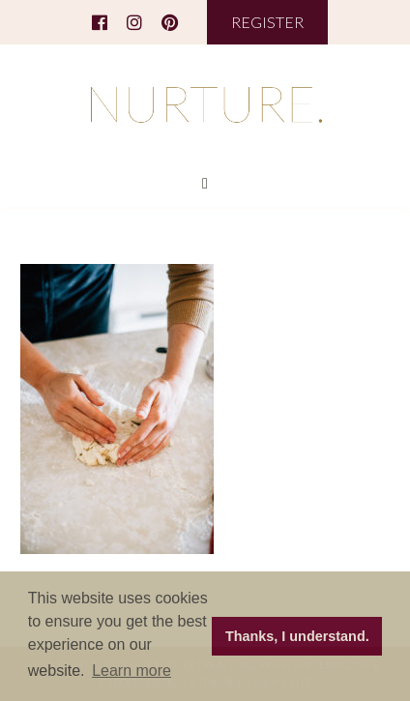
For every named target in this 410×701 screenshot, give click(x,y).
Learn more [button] (131, 670)
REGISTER (267, 22)
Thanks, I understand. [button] (297, 636)
